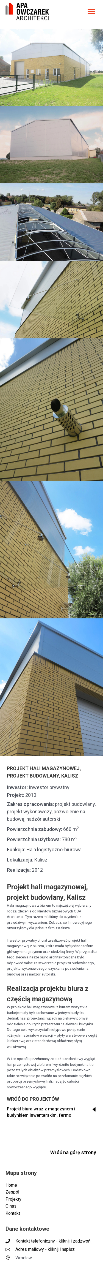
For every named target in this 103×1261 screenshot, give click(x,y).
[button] (91, 11)
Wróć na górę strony (73, 1152)
